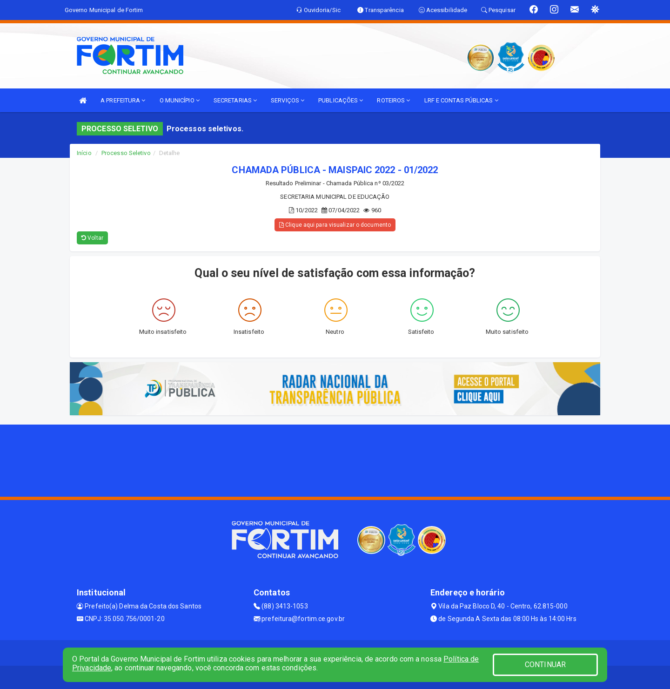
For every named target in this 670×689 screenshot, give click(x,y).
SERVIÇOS (287, 100)
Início (84, 152)
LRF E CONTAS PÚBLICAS (461, 100)
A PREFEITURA (122, 100)
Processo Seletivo (126, 152)
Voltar (92, 238)
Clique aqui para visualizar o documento (335, 225)
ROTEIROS (393, 100)
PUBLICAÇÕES (340, 100)
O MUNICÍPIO (180, 100)
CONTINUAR (545, 664)
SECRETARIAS (235, 100)
